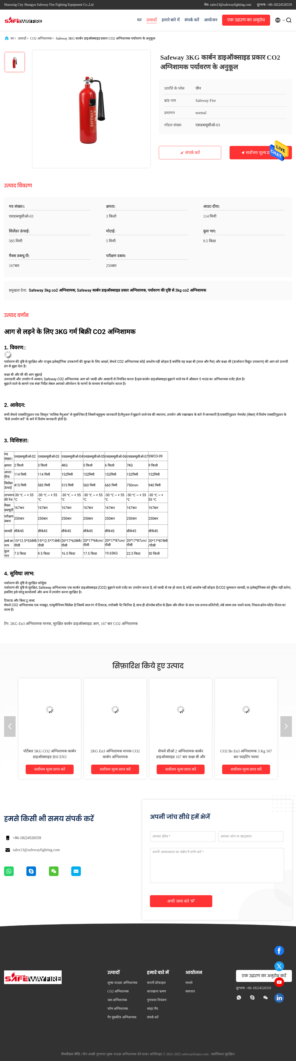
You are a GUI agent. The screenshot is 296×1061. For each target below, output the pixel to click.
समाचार (190, 991)
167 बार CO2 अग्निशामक (119, 624)
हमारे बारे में (171, 19)
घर (139, 19)
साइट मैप (152, 1008)
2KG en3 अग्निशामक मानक (30, 624)
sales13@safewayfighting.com (36, 850)
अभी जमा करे (181, 901)
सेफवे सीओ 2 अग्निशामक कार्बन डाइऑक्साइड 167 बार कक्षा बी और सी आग (180, 757)
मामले (188, 983)
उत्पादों (151, 19)
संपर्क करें (191, 19)
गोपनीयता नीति (70, 1054)
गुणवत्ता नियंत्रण (157, 1000)
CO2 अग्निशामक (41, 38)
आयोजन (210, 19)
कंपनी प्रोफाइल (156, 983)
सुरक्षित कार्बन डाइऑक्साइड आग (76, 624)
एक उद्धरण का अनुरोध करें (246, 21)
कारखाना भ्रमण (156, 991)
